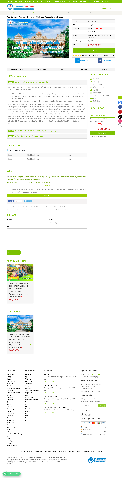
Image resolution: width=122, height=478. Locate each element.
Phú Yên (9, 418)
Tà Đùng (9, 443)
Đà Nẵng (10, 400)
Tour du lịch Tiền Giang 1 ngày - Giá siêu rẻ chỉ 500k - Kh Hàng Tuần (19, 284)
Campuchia (29, 397)
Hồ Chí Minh (10, 374)
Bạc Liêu (9, 436)
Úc (26, 404)
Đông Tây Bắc (11, 427)
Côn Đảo (9, 386)
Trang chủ (10, 13)
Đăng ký (102, 406)
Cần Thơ (9, 406)
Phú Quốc (10, 390)
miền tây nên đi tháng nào (35, 206)
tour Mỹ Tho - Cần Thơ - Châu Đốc (56, 206)
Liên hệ (104, 69)
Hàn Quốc (28, 374)
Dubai (27, 406)
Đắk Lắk (9, 432)
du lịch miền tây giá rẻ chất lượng (67, 209)
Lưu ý (63, 69)
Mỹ (26, 377)
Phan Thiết (10, 422)
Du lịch (18, 13)
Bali (26, 395)
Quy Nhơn (10, 402)
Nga (26, 416)
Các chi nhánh (97, 451)
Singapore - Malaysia (32, 390)
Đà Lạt (9, 379)
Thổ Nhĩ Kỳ (29, 383)
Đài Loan (28, 388)
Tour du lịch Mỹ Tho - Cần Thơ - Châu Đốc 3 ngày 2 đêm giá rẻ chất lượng (19, 335)
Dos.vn (18, 464)
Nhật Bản (28, 381)
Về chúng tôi (24, 451)
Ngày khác (98, 28)
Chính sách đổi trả (36, 451)
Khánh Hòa (10, 397)
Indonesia (28, 418)
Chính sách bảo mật (50, 451)
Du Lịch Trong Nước (28, 13)
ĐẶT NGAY (93, 51)
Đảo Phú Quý (11, 381)
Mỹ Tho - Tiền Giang (42, 13)
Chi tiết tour (41, 69)
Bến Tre (9, 425)
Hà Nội (9, 377)
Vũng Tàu (10, 383)
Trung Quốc (29, 386)
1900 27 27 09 (95, 374)
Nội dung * (10, 227)
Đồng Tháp (10, 409)
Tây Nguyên (11, 441)
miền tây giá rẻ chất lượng (17, 206)
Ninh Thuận (10, 420)
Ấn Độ (27, 413)
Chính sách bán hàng (83, 451)
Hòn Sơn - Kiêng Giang (14, 434)
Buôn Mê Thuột (12, 445)
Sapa (8, 438)
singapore (28, 393)
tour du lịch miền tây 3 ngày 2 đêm (45, 209)
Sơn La (9, 404)
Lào (26, 420)
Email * (51, 220)
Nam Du (9, 411)
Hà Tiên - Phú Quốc (13, 393)
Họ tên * (9, 220)
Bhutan (27, 411)
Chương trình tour (18, 69)
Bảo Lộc (9, 395)
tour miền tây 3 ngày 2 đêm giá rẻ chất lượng (19, 209)
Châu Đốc (10, 416)
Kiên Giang (10, 413)
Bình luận (83, 69)
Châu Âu (28, 409)
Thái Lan (28, 379)
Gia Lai (9, 429)
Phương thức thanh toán (67, 451)
